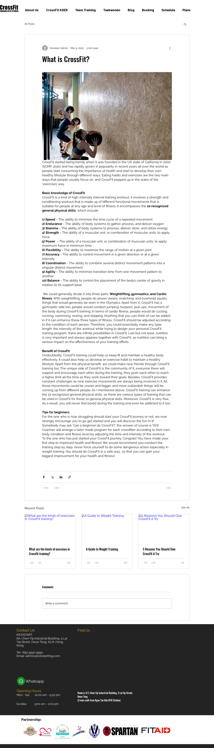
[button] (185, 24)
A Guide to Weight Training (102, 549)
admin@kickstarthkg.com (42, 656)
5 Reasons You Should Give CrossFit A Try (159, 551)
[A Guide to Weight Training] (107, 528)
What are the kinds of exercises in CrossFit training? (49, 551)
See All (185, 507)
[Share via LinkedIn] (61, 477)
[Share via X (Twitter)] (52, 477)
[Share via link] (69, 477)
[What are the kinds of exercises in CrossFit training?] (50, 528)
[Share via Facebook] (43, 477)
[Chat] (21, 681)
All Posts (30, 23)
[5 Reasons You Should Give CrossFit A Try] (164, 528)
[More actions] (170, 48)
